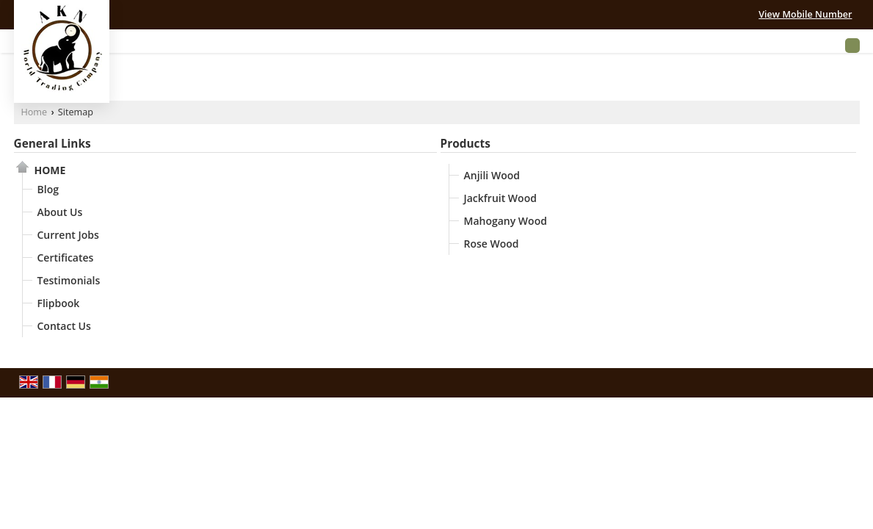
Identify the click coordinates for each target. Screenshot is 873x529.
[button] (805, 14)
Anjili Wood (492, 175)
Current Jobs (68, 235)
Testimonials (69, 280)
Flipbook (58, 303)
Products (465, 143)
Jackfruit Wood (500, 198)
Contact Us (64, 326)
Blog (48, 189)
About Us (60, 212)
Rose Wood (491, 244)
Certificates (65, 257)
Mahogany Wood (505, 221)
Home (34, 112)
